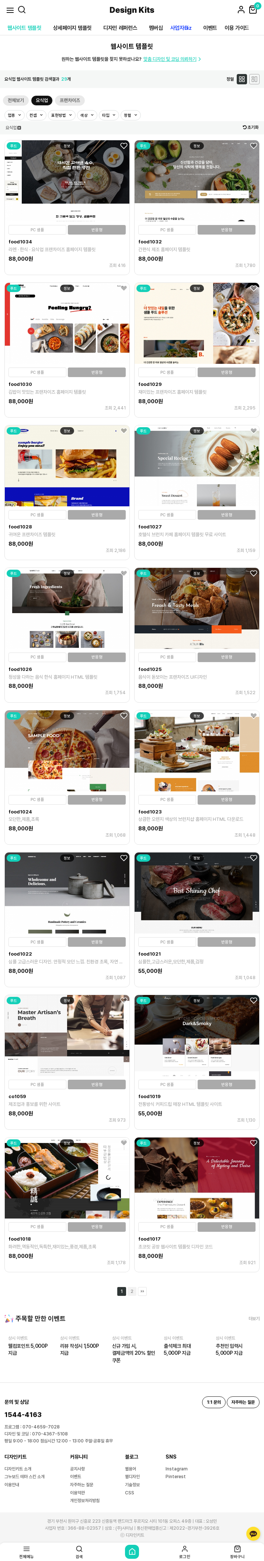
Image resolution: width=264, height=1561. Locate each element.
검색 (79, 1552)
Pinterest (176, 1476)
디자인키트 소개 (17, 1469)
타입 (106, 115)
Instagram (177, 1469)
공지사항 (77, 1469)
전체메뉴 (26, 1552)
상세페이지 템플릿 (72, 28)
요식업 (42, 100)
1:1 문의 (214, 1402)
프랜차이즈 (70, 100)
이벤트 (210, 28)
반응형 (97, 230)
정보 (67, 146)
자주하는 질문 (81, 1484)
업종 (12, 115)
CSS (129, 1492)
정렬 (128, 115)
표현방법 (59, 115)
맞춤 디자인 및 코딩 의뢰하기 (173, 59)
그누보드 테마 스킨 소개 (24, 1476)
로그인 (184, 1552)
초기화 (250, 127)
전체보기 (16, 100)
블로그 (131, 1457)
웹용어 (130, 1469)
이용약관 (77, 1492)
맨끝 (142, 1291)
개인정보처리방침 (85, 1500)
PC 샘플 (37, 230)
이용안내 (11, 1484)
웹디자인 (132, 1476)
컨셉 (33, 115)
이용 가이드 (237, 28)
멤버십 (156, 28)
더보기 (254, 1318)
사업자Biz (181, 28)
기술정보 (132, 1484)
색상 (84, 115)
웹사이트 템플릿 (24, 28)
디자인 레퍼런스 (120, 28)
